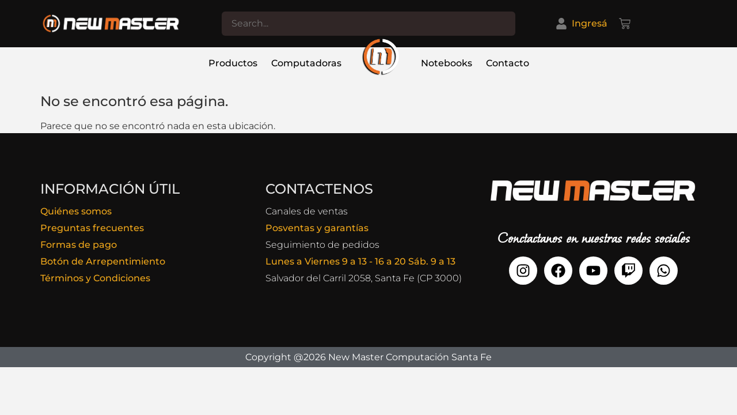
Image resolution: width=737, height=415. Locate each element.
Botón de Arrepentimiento (102, 261)
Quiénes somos (76, 211)
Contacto (507, 63)
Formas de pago (78, 244)
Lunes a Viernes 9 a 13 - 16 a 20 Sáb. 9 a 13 (360, 261)
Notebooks (446, 63)
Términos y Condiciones (95, 278)
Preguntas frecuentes (92, 227)
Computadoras (306, 63)
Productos (232, 63)
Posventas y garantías (316, 227)
